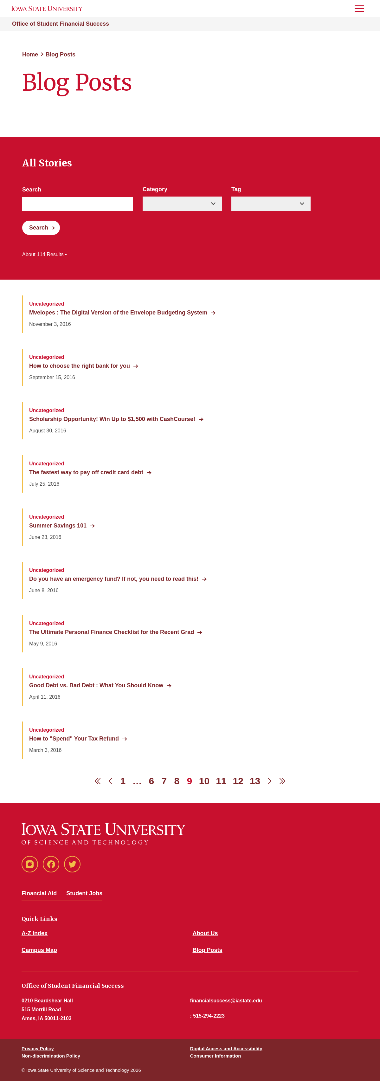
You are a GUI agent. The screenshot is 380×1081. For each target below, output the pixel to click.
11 (221, 781)
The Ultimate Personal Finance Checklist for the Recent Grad (111, 632)
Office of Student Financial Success (60, 24)
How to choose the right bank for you (79, 366)
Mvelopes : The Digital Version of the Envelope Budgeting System (118, 312)
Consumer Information (215, 1055)
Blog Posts (207, 950)
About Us (205, 933)
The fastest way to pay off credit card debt (86, 472)
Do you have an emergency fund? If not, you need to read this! (113, 579)
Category (155, 189)
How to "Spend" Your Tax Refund (74, 738)
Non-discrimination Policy (51, 1055)
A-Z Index (35, 933)
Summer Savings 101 (58, 525)
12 (238, 781)
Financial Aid (39, 893)
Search (31, 189)
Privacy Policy (38, 1048)
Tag (236, 189)
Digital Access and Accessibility (226, 1048)
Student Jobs (84, 893)
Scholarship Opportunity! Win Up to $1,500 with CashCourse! (112, 419)
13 (255, 781)
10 (204, 781)
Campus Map (39, 950)
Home (30, 54)
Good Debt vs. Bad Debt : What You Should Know (96, 685)
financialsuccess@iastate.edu (226, 1000)
